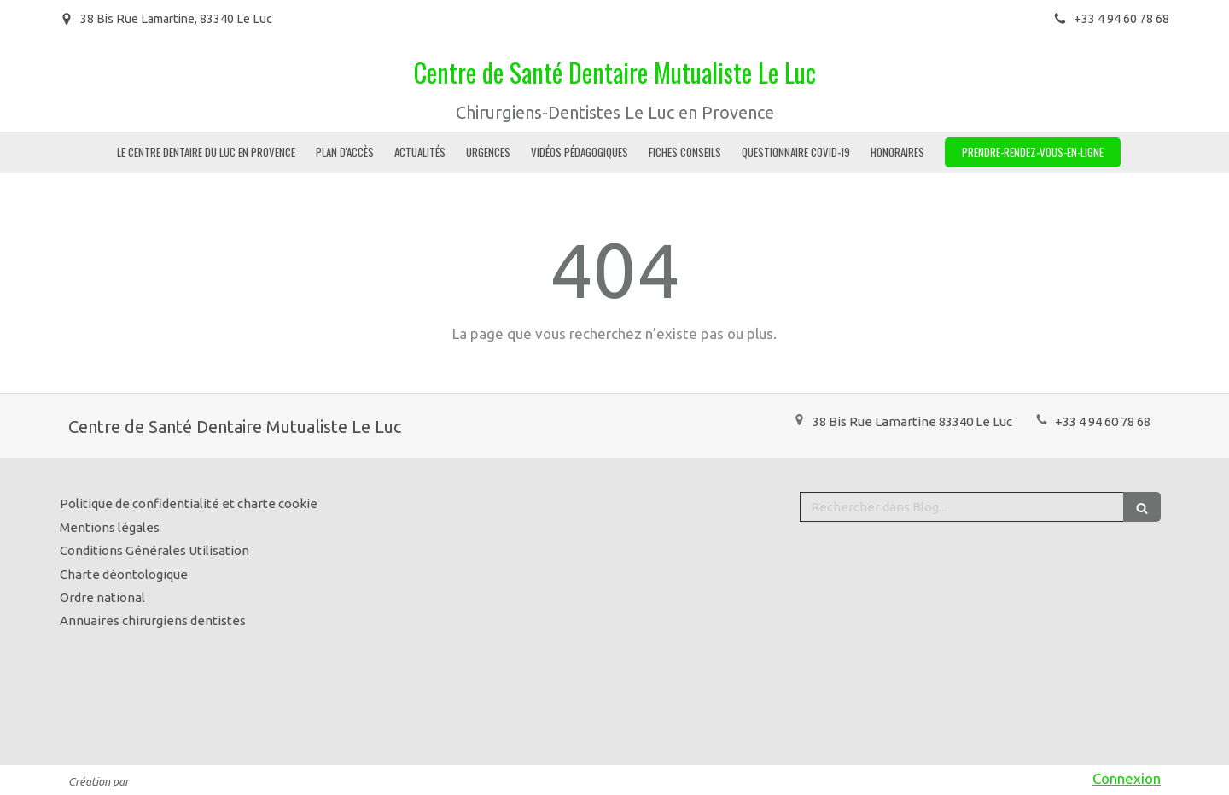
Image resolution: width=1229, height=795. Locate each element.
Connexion (1126, 778)
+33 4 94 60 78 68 (1102, 421)
